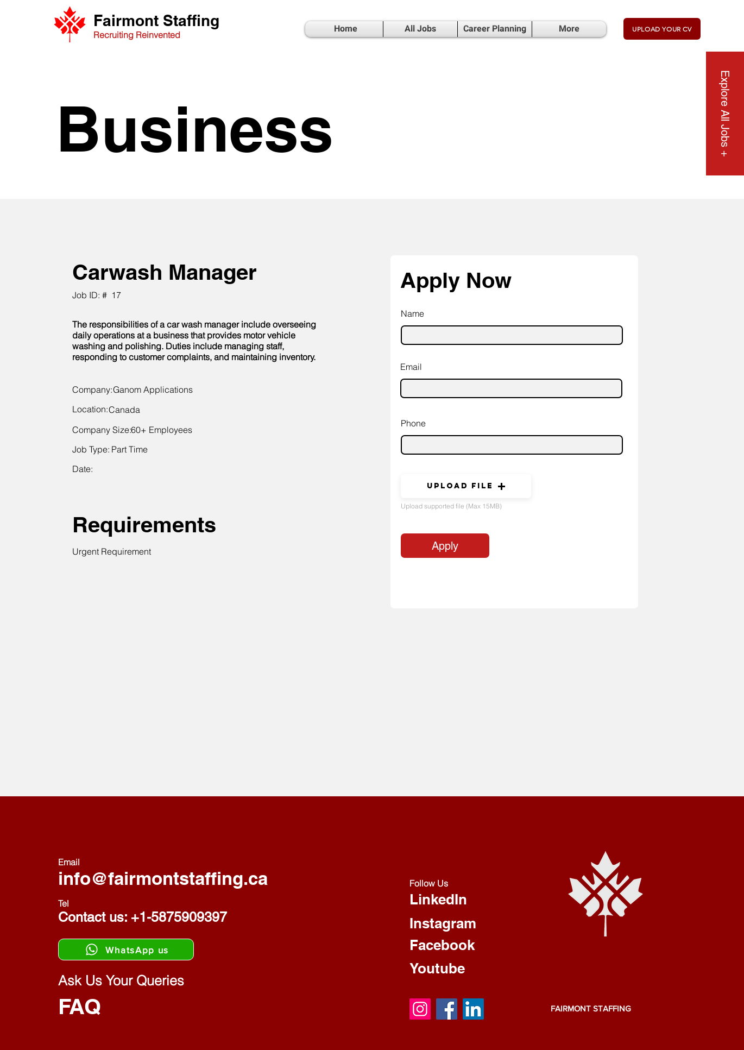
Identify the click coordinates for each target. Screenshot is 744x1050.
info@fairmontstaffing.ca (163, 878)
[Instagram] (420, 1009)
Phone (413, 423)
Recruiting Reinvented (136, 34)
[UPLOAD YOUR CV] (662, 29)
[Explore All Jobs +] (725, 113)
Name (412, 313)
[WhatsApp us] (126, 949)
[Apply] (445, 545)
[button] (466, 486)
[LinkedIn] (473, 1009)
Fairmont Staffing (156, 20)
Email (411, 366)
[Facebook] (446, 1009)
